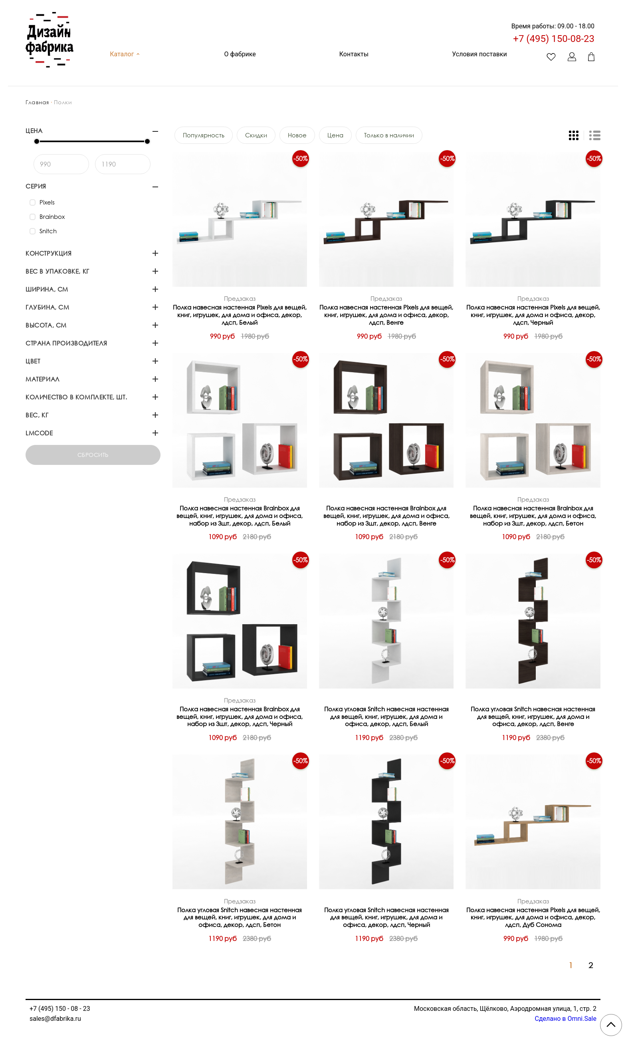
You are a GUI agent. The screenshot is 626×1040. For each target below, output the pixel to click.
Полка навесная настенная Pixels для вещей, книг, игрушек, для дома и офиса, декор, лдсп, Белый (240, 315)
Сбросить (93, 454)
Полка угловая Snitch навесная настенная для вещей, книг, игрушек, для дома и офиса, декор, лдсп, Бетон (239, 917)
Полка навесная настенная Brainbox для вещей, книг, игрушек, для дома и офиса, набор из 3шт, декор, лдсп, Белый (239, 515)
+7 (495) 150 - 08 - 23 (60, 1008)
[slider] (37, 141)
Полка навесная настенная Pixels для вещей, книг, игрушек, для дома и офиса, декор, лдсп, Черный (533, 315)
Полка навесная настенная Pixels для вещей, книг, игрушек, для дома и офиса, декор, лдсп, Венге (386, 315)
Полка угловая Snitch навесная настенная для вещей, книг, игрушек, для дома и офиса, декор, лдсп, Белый (386, 716)
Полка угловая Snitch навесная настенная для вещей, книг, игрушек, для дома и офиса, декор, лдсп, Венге (533, 716)
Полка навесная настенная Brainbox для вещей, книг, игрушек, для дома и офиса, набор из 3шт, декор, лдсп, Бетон (533, 515)
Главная (37, 102)
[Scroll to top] (611, 1025)
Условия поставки (479, 54)
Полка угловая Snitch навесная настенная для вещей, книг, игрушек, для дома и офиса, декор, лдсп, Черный (386, 917)
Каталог (125, 54)
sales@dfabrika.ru (55, 1018)
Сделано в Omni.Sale (565, 1018)
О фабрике (240, 54)
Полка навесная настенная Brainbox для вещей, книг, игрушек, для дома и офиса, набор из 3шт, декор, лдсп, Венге (386, 515)
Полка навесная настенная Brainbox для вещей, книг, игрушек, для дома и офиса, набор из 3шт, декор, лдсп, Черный (239, 716)
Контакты (353, 54)
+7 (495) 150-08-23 (553, 38)
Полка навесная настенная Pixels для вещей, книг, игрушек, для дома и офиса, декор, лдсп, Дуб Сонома (533, 917)
